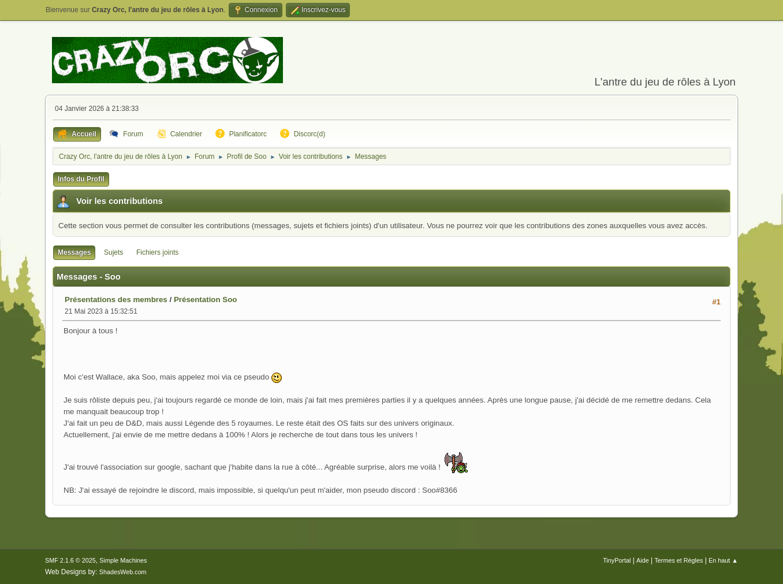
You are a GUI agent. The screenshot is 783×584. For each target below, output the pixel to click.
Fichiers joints (157, 252)
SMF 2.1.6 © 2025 (70, 560)
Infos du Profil (81, 179)
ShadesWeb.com (123, 571)
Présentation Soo (205, 299)
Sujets (113, 252)
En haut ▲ (723, 560)
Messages (74, 252)
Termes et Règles (678, 560)
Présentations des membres (116, 299)
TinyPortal (617, 560)
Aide (642, 560)
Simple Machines (123, 560)
